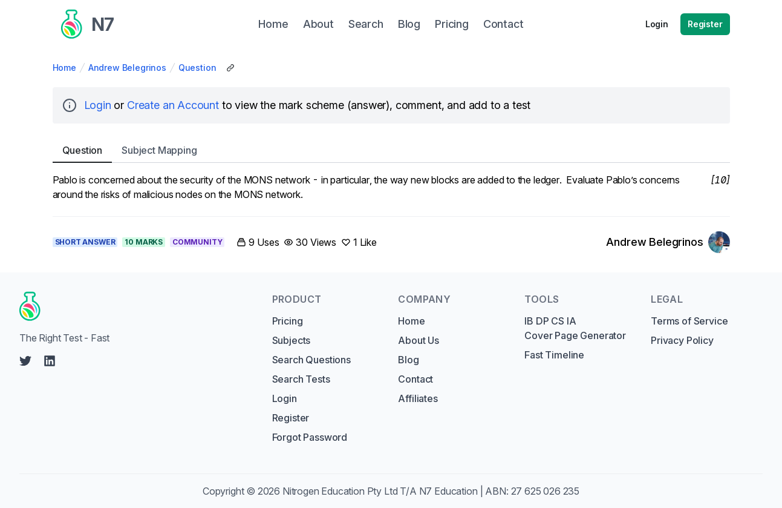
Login (656, 24)
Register (705, 24)
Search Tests (301, 379)
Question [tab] (82, 150)
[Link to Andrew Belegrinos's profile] (667, 242)
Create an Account (173, 105)
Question (197, 67)
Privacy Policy (682, 340)
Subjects (291, 340)
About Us (418, 340)
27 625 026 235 (545, 491)
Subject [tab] (159, 150)
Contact (415, 379)
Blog (408, 360)
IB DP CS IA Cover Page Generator (574, 328)
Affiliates (417, 398)
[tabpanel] (391, 187)
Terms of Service (689, 321)
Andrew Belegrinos (127, 67)
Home (64, 67)
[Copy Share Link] (230, 68)
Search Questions (311, 360)
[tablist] (391, 150)
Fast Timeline (554, 355)
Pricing (287, 321)
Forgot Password (309, 437)
